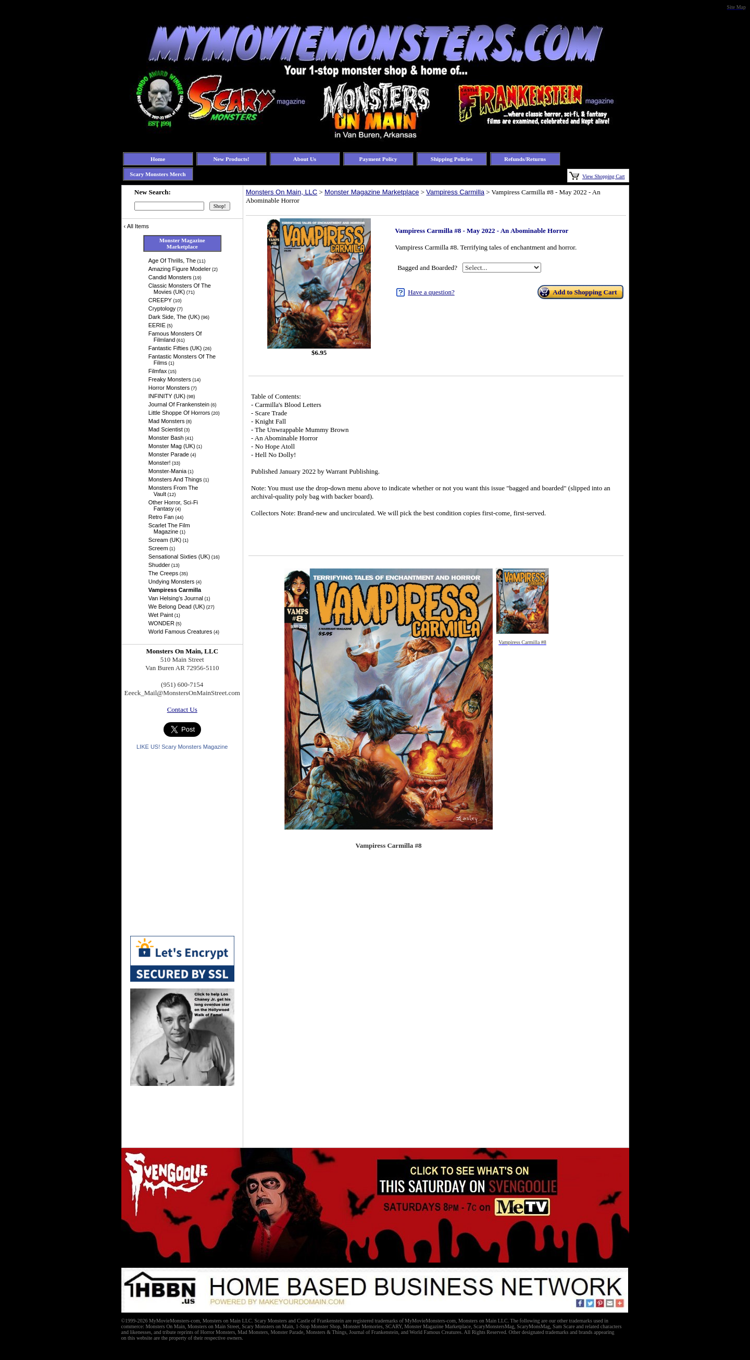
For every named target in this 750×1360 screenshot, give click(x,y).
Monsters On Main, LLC (281, 192)
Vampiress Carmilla (455, 192)
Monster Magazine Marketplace (371, 192)
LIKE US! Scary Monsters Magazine (182, 747)
